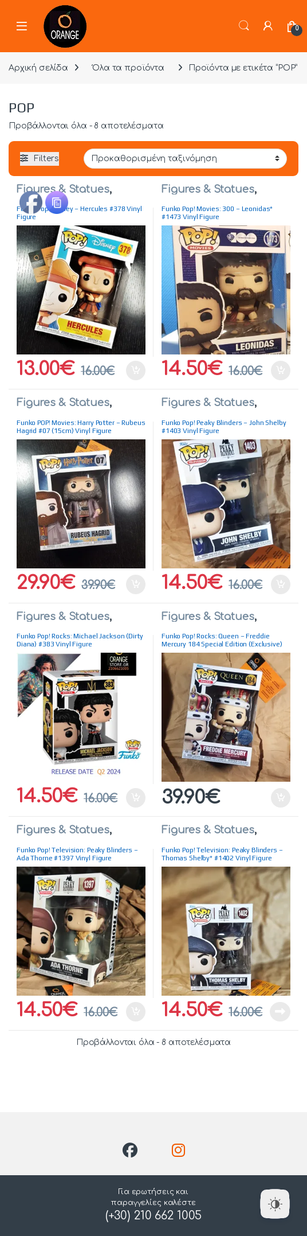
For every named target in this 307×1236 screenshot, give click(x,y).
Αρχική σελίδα (38, 68)
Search (244, 26)
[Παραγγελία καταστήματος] (185, 158)
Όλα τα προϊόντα (128, 68)
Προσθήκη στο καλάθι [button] (135, 370)
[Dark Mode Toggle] (275, 1204)
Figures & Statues (63, 189)
